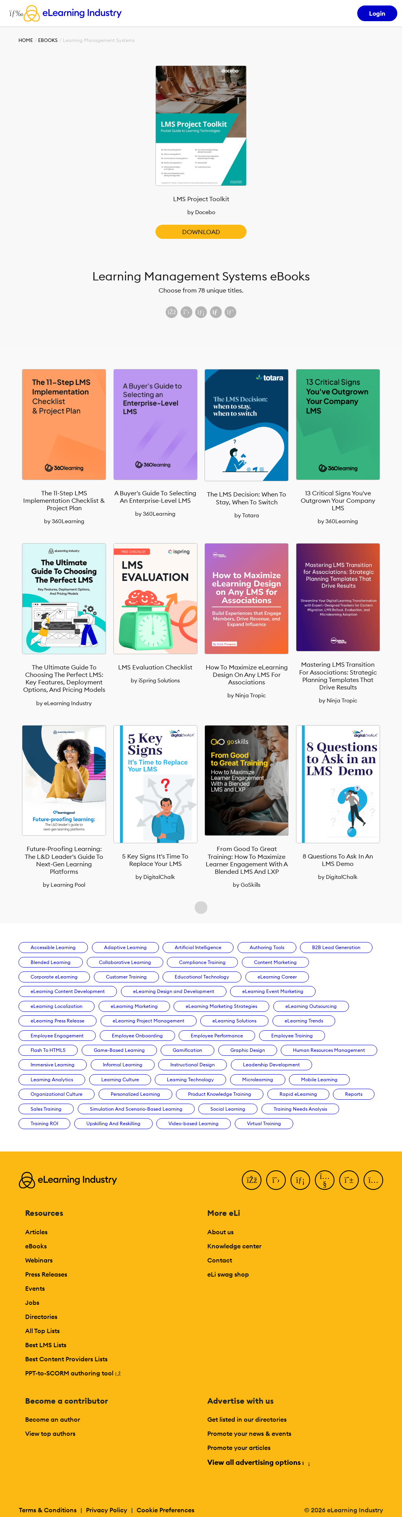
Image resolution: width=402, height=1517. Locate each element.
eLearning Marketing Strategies (221, 1006)
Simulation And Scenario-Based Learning (136, 1109)
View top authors (50, 1433)
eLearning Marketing (134, 1006)
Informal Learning (123, 1065)
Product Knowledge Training (219, 1094)
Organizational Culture (56, 1094)
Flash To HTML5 (48, 1050)
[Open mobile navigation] (14, 13)
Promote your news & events (249, 1433)
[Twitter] (276, 1180)
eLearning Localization (56, 1006)
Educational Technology (202, 977)
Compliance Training (202, 962)
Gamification (187, 1050)
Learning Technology (190, 1079)
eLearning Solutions (234, 1021)
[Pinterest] (349, 1180)
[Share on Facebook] (171, 312)
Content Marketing (275, 962)
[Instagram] (373, 1180)
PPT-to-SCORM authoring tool (73, 1373)
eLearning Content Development (68, 991)
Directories (41, 1317)
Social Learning (227, 1109)
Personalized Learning (135, 1094)
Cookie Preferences (165, 1510)
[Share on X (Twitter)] (186, 312)
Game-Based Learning (119, 1050)
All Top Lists (42, 1331)
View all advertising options (258, 1462)
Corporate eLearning (54, 977)
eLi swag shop (228, 1274)
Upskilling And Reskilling (113, 1123)
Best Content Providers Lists (66, 1359)
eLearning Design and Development (173, 991)
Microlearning (257, 1079)
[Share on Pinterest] (230, 312)
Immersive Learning (53, 1065)
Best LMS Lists (45, 1345)
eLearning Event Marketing (272, 991)
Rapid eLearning (298, 1094)
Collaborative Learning (125, 962)
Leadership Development (271, 1065)
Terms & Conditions (48, 1510)
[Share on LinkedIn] (201, 312)
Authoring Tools (267, 947)
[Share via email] (216, 312)
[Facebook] (251, 1180)
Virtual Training (264, 1123)
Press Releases (46, 1274)
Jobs (32, 1302)
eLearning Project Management (149, 1021)
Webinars (39, 1260)
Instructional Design (192, 1065)
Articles (36, 1232)
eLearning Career (277, 977)
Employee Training (292, 1036)
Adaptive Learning (125, 947)
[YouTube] (324, 1180)
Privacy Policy (106, 1510)
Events (35, 1288)
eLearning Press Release (57, 1021)
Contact (219, 1260)
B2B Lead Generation (336, 947)
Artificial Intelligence (198, 947)
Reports (353, 1094)
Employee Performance (217, 1036)
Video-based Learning (193, 1123)
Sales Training (46, 1109)
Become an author (52, 1419)
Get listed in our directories (247, 1419)
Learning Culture (120, 1079)
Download (201, 232)
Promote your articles (238, 1448)
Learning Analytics (52, 1079)
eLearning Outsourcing (311, 1006)
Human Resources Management (329, 1050)
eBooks (48, 40)
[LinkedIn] (300, 1180)
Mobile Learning (319, 1079)
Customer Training (126, 977)
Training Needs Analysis (300, 1109)
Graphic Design (247, 1050)
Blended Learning (51, 962)
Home (25, 40)
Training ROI (44, 1123)
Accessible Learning (53, 947)
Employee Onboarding (137, 1036)
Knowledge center (234, 1246)
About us (220, 1232)
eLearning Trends (304, 1021)
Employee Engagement (57, 1036)
